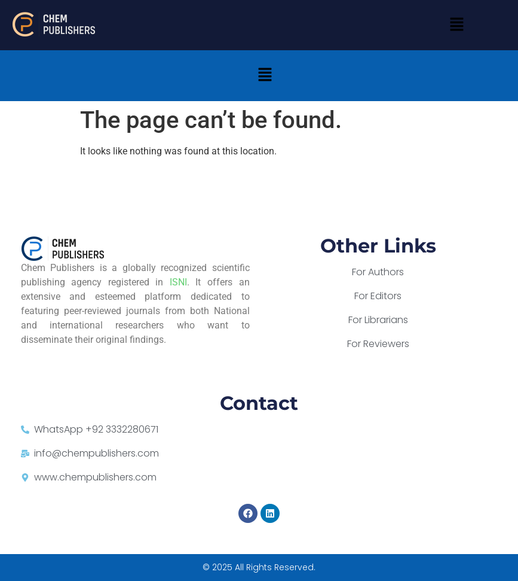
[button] (456, 25)
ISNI (178, 282)
